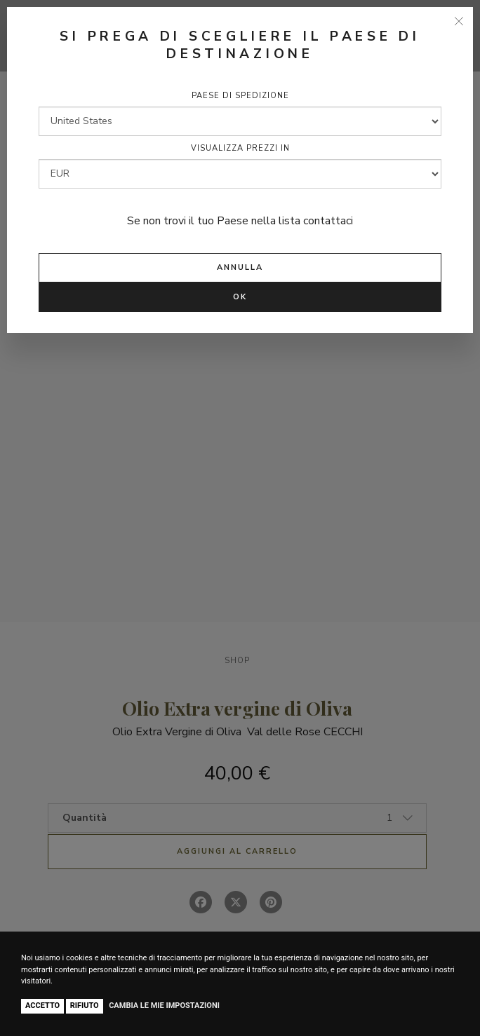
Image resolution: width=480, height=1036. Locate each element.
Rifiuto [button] (84, 1005)
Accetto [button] (42, 1005)
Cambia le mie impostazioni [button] (164, 1005)
